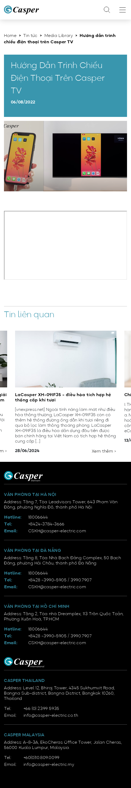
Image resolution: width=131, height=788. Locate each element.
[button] (107, 443)
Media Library (58, 36)
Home (10, 36)
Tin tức (30, 36)
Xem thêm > (104, 451)
